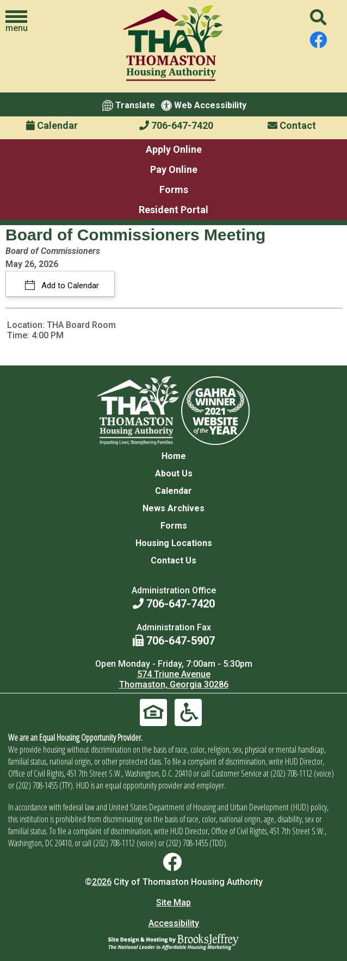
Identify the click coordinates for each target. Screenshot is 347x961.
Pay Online (173, 169)
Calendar (52, 125)
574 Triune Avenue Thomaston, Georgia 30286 (173, 679)
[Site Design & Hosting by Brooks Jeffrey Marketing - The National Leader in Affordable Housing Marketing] (173, 942)
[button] (16, 21)
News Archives (173, 508)
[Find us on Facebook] (318, 40)
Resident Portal (173, 209)
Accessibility (173, 923)
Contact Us (173, 560)
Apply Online (174, 149)
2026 (101, 882)
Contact (292, 125)
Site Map (173, 902)
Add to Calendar (69, 285)
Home (174, 456)
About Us (174, 473)
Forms (173, 189)
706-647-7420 (176, 125)
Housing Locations (173, 543)
